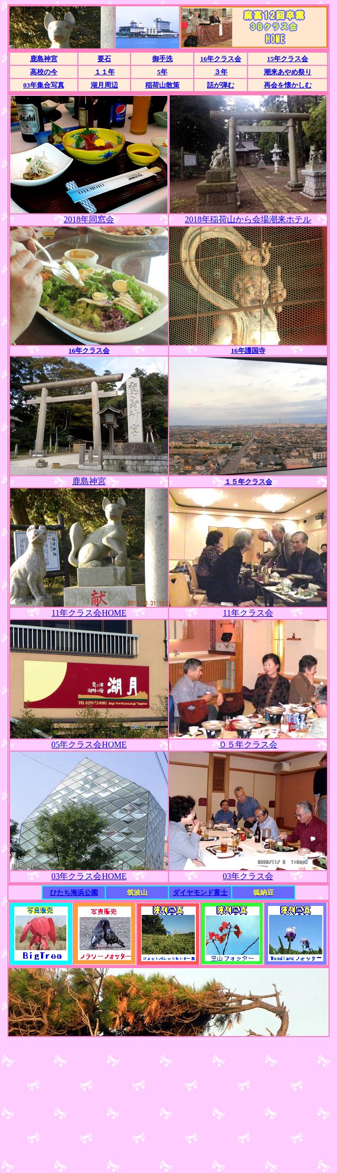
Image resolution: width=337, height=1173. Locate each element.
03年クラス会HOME (88, 876)
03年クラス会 (248, 876)
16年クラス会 (220, 59)
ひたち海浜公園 (74, 892)
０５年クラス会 (248, 744)
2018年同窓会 (89, 219)
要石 (104, 59)
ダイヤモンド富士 (200, 892)
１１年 (104, 72)
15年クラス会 (287, 59)
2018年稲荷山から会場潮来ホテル (248, 219)
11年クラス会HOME (89, 612)
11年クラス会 (248, 612)
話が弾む (220, 85)
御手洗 (162, 59)
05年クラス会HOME (88, 744)
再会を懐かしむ (288, 85)
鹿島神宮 (43, 59)
